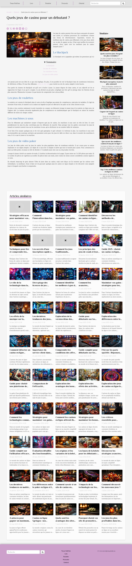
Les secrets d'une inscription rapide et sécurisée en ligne (42, 252)
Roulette (48, 3)
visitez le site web (43, 84)
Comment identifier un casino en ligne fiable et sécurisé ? (88, 218)
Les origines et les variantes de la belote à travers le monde (66, 453)
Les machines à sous (50, 71)
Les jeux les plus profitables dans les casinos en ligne (111, 521)
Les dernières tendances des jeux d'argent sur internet (43, 319)
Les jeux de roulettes (50, 68)
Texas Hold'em (15, 3)
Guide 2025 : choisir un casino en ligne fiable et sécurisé (111, 252)
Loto (31, 3)
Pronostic (65, 3)
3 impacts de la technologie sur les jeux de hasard (88, 487)
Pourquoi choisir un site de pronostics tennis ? (88, 521)
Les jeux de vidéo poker (50, 74)
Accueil (9, 12)
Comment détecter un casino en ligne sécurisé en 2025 (20, 353)
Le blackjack (50, 65)
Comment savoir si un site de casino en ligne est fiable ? (66, 487)
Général (81, 3)
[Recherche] (105, 3)
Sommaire (51, 62)
